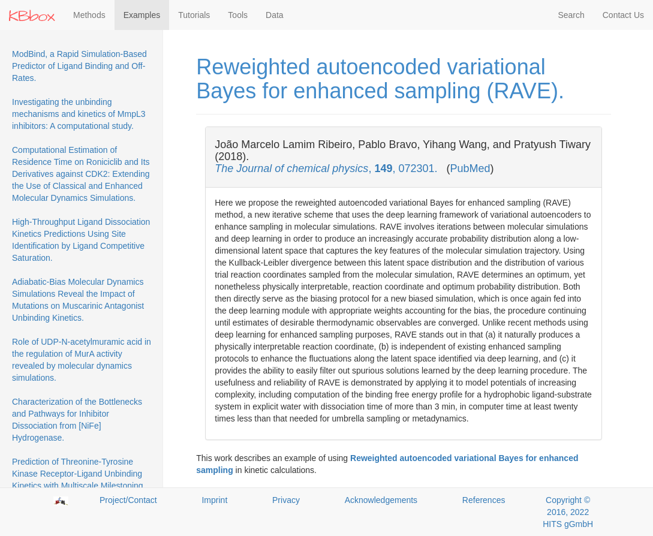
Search (571, 15)
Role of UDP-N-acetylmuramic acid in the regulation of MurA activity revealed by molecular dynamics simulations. (81, 360)
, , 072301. (327, 168)
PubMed (470, 168)
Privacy (286, 500)
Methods (89, 15)
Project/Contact (128, 500)
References (483, 500)
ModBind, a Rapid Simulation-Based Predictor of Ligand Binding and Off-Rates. (79, 66)
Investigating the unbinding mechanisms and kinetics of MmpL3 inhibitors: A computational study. (79, 114)
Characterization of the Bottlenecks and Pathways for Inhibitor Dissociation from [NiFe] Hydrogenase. (77, 419)
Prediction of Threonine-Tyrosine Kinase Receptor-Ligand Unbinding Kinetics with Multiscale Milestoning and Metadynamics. (77, 479)
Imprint (214, 500)
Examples (142, 15)
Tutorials (194, 15)
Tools (238, 15)
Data (275, 15)
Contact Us (623, 15)
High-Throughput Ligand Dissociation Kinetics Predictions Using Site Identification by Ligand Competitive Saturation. (81, 240)
